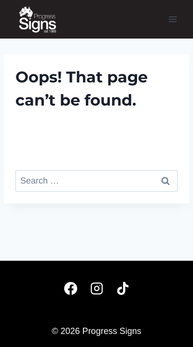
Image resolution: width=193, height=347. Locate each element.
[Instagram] (96, 288)
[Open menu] (172, 19)
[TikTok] (123, 288)
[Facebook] (70, 288)
